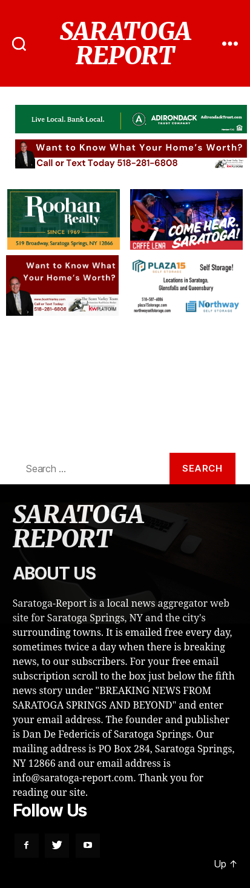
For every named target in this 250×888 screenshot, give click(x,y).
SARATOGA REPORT (125, 43)
